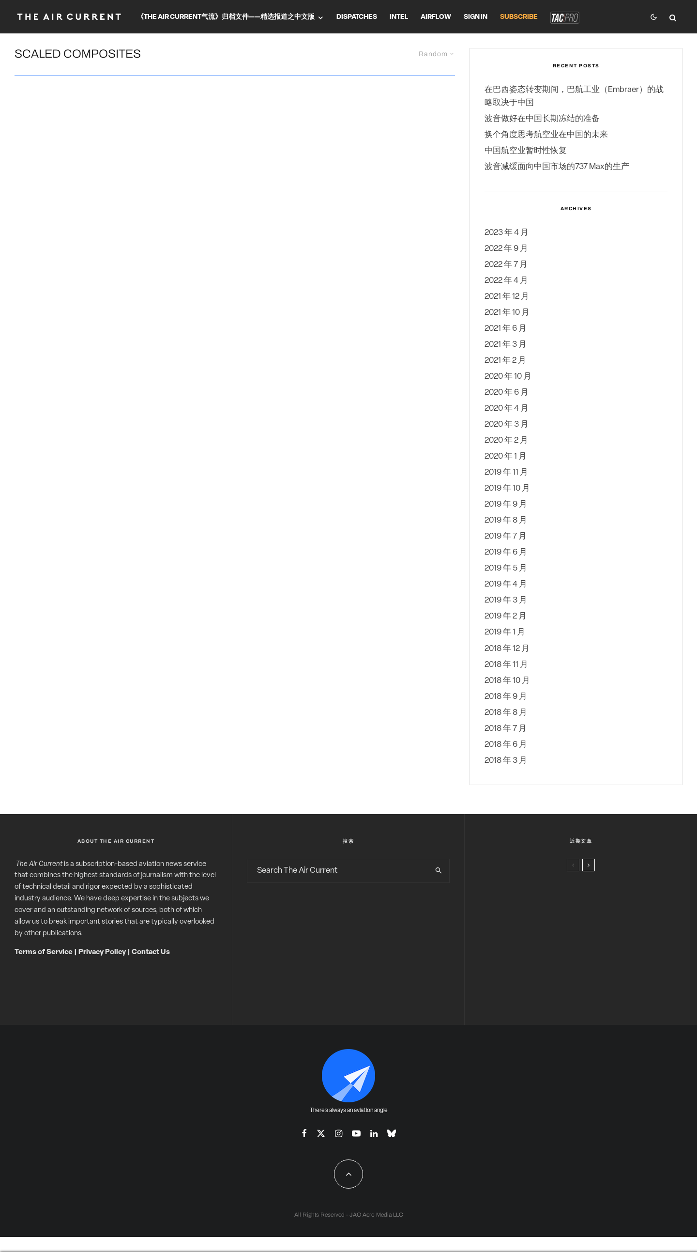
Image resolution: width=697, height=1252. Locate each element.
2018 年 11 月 (506, 665)
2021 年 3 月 (506, 344)
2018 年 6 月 (506, 745)
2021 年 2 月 (505, 360)
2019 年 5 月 (506, 568)
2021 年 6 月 (506, 329)
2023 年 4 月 (507, 233)
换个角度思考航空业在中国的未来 (546, 135)
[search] (438, 870)
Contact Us (151, 952)
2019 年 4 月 (506, 584)
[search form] (337, 870)
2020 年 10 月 (508, 376)
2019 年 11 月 (506, 472)
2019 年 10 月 (507, 488)
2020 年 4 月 (507, 408)
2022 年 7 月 (506, 265)
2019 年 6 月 (506, 552)
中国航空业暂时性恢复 (526, 151)
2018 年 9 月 (506, 697)
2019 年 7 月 (506, 536)
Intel (399, 17)
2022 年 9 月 (506, 249)
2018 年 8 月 (506, 713)
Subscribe (519, 17)
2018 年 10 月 (507, 681)
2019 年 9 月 (506, 504)
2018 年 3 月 (506, 761)
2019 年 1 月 (505, 632)
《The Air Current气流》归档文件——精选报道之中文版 (226, 17)
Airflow (436, 17)
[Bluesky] (391, 1133)
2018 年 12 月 (507, 649)
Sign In (475, 17)
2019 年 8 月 (506, 520)
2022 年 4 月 (506, 281)
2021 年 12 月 (507, 297)
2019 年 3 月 (506, 600)
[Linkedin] (373, 1133)
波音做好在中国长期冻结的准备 (542, 119)
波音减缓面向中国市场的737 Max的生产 (557, 167)
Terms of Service (44, 952)
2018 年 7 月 (506, 729)
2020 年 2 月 (506, 440)
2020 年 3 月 (507, 424)
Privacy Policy (102, 952)
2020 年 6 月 (507, 392)
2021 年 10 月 (507, 313)
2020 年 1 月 (506, 456)
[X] (321, 1133)
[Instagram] (338, 1133)
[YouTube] (356, 1133)
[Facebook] (304, 1133)
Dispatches (356, 17)
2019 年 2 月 (506, 616)
